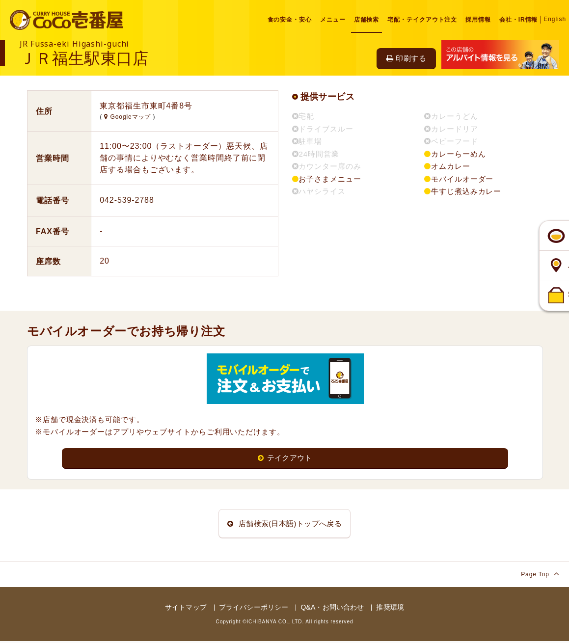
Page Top (540, 576)
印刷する (406, 58)
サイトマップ (186, 610)
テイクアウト (285, 458)
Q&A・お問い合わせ (332, 610)
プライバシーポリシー (253, 610)
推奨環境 (390, 610)
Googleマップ (128, 116)
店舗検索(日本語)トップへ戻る (284, 524)
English (554, 19)
